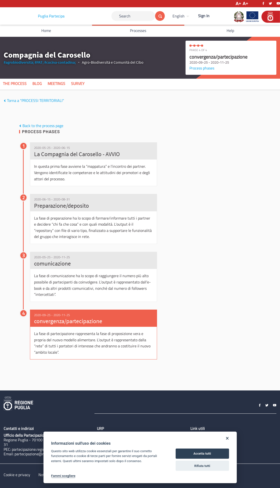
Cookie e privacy (17, 475)
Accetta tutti (202, 453)
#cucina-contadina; (60, 62)
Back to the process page (41, 126)
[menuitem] (181, 16)
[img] (5, 100)
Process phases (201, 68)
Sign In (203, 16)
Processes (138, 30)
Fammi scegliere (63, 476)
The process (15, 83)
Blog (37, 83)
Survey (78, 83)
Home (46, 30)
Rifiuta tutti (202, 466)
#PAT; (39, 62)
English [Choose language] (178, 16)
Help (230, 30)
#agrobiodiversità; (19, 62)
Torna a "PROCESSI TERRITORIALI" (34, 100)
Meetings (56, 83)
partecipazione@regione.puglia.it (41, 454)
